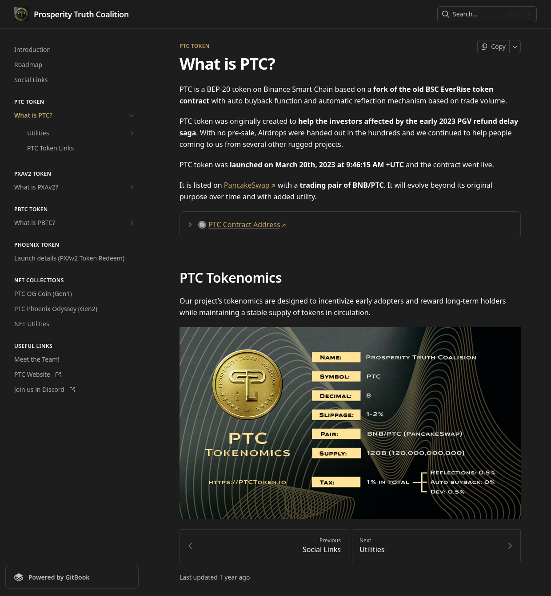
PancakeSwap (250, 185)
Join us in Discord (44, 389)
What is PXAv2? (75, 187)
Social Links (31, 79)
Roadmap (28, 64)
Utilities (81, 133)
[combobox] (478, 14)
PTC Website (37, 374)
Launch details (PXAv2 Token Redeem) (69, 258)
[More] (515, 46)
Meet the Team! (37, 359)
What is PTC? (75, 115)
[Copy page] (493, 46)
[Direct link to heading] (510, 224)
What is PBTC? (75, 222)
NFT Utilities (31, 324)
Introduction (32, 49)
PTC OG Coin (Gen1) (43, 293)
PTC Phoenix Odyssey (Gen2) (55, 308)
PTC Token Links (50, 148)
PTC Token (194, 46)
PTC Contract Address (247, 224)
